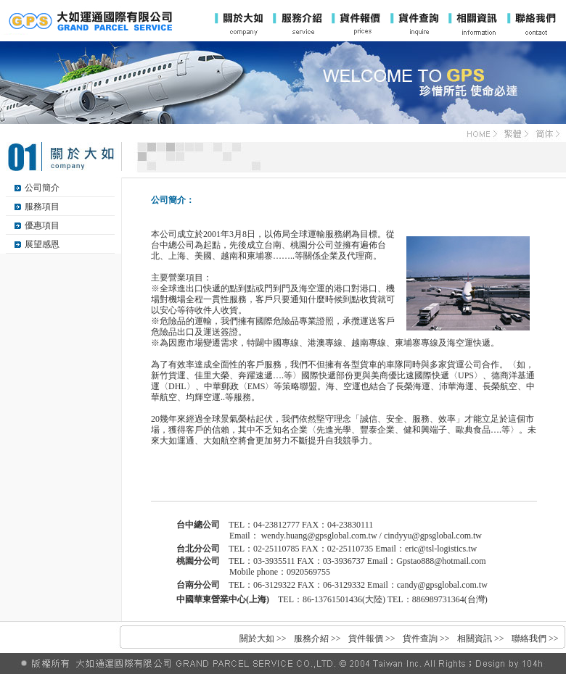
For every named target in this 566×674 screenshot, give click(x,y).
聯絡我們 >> (535, 638)
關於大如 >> (263, 638)
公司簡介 (42, 188)
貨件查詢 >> (426, 638)
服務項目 (42, 206)
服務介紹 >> (317, 638)
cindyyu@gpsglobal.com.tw (433, 536)
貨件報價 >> (371, 638)
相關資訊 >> (480, 638)
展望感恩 (42, 244)
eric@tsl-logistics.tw (441, 549)
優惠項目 (42, 225)
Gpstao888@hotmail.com (440, 561)
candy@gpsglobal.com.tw (442, 585)
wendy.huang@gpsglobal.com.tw (319, 536)
